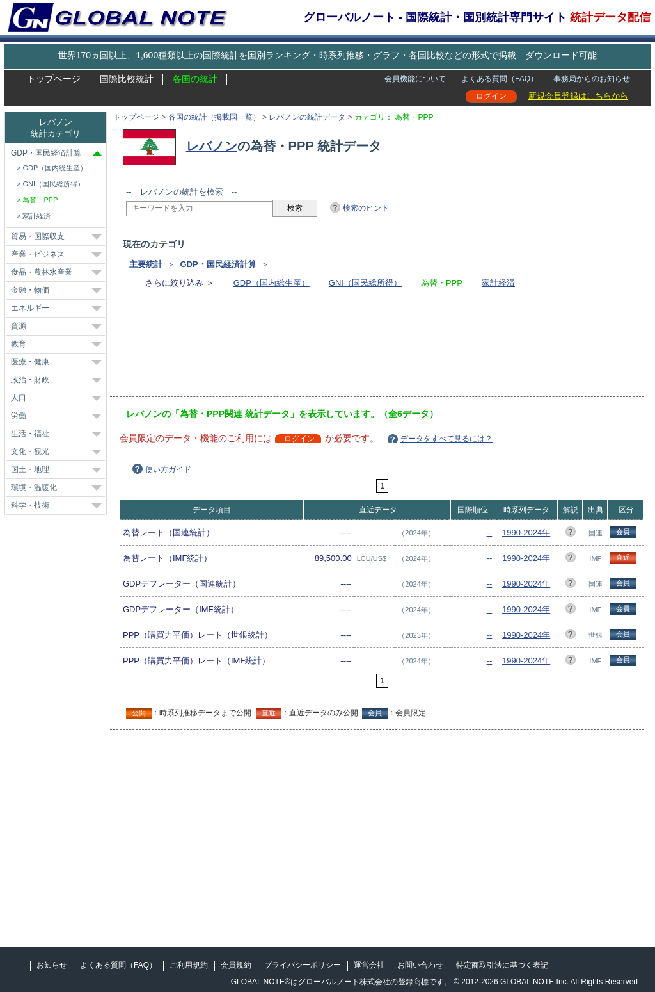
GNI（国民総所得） (365, 283)
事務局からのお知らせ (591, 78)
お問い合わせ (420, 965)
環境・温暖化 (34, 487)
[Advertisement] (359, 356)
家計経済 (498, 283)
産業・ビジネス (38, 254)
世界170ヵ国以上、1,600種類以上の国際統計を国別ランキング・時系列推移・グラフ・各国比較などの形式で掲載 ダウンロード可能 (327, 55)
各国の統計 (195, 79)
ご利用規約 (189, 965)
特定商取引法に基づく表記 (502, 965)
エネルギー (30, 308)
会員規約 (236, 965)
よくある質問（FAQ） (499, 78)
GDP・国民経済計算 (218, 264)
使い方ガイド (168, 469)
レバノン (211, 146)
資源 (18, 325)
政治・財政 (30, 379)
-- (490, 532)
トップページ (54, 79)
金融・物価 (30, 290)
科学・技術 (30, 505)
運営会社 (369, 965)
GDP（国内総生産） (271, 283)
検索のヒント (366, 208)
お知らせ (51, 965)
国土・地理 (30, 469)
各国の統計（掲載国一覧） (214, 117)
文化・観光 (30, 451)
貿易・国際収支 (38, 236)
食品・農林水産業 (41, 272)
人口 (18, 397)
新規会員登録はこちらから (578, 96)
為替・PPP (40, 200)
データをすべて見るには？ (446, 438)
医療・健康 (30, 361)
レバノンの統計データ (307, 117)
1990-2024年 (526, 532)
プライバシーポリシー (302, 965)
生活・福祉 (30, 433)
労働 (18, 415)
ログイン (491, 96)
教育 (18, 343)
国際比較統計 (127, 79)
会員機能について (415, 78)
